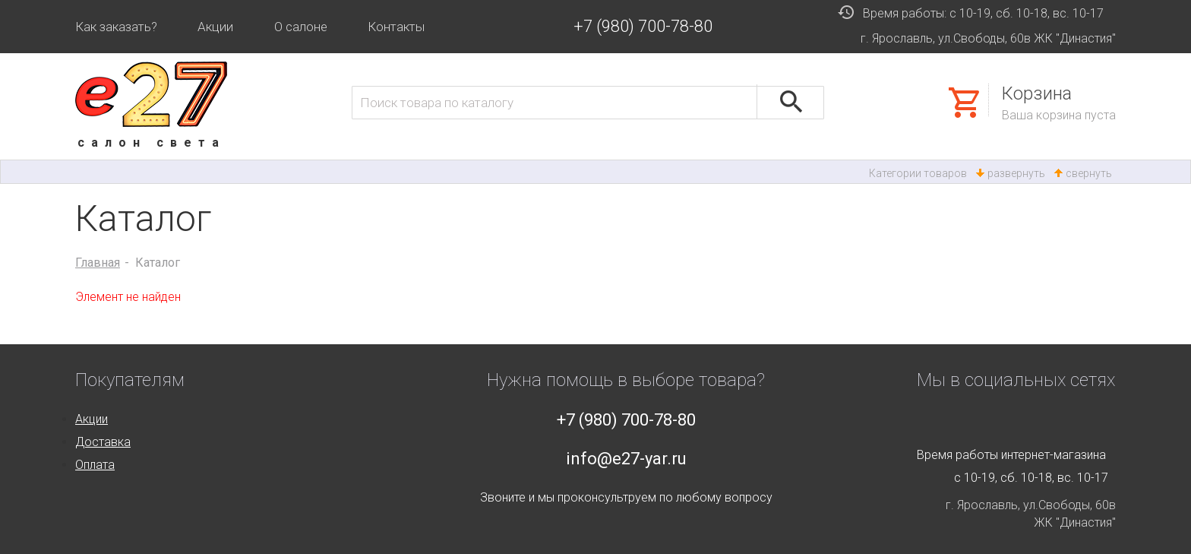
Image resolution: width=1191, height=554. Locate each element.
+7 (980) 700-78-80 (642, 26)
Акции (215, 26)
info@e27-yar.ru (626, 458)
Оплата (95, 464)
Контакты (396, 26)
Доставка (103, 442)
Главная (97, 262)
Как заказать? (116, 26)
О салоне (300, 26)
